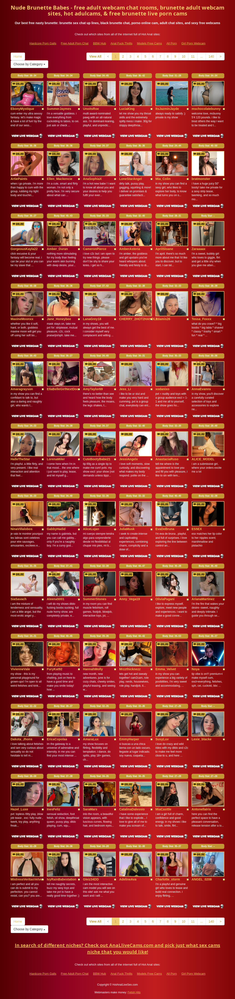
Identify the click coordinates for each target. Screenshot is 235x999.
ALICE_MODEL (203, 459)
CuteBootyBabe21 (97, 459)
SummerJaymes (59, 109)
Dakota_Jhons (22, 739)
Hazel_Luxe (19, 809)
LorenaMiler (56, 459)
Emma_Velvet (165, 669)
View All (95, 56)
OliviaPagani (164, 599)
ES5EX (197, 529)
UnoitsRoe (91, 109)
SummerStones (94, 599)
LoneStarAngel (130, 179)
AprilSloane (164, 249)
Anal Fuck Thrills (121, 43)
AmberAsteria (129, 249)
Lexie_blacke (201, 739)
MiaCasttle (163, 809)
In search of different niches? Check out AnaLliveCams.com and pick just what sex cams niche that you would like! (117, 948)
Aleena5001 (55, 599)
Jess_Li (125, 389)
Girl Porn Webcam (193, 43)
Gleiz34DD (91, 879)
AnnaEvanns (201, 389)
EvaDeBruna (164, 529)
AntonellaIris (201, 809)
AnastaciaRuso (166, 459)
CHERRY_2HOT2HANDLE (138, 319)
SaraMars (90, 809)
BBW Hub (99, 43)
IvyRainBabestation (61, 879)
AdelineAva (127, 879)
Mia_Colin (162, 179)
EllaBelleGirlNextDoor (63, 389)
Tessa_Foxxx (201, 319)
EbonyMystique (22, 109)
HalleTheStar (20, 459)
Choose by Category (29, 64)
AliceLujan (91, 529)
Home (18, 56)
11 (193, 56)
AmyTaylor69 (93, 389)
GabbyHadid (56, 529)
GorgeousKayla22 (24, 249)
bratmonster (201, 179)
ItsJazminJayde (167, 109)
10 (183, 56)
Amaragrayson (22, 389)
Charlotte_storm (167, 879)
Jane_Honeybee (59, 319)
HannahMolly (93, 669)
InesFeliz (53, 809)
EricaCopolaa (57, 739)
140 (211, 56)
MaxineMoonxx (22, 319)
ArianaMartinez (203, 599)
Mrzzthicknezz (130, 669)
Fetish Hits (134, 992)
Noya (195, 669)
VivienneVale (20, 669)
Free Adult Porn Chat (74, 43)
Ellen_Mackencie (59, 179)
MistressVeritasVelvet (27, 879)
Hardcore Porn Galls (43, 43)
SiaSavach (19, 599)
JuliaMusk (127, 529)
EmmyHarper (129, 739)
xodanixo (162, 389)
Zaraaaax (198, 249)
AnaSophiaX (92, 179)
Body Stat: (27, 75)
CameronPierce (94, 249)
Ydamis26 (162, 319)
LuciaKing (127, 109)
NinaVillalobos (22, 529)
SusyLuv (162, 739)
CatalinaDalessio (132, 809)
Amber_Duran (57, 249)
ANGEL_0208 (202, 879)
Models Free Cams (149, 43)
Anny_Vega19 (129, 599)
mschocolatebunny (206, 109)
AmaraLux (91, 739)
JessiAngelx (128, 459)
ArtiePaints (19, 179)
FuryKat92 (54, 669)
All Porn (172, 43)
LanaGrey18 (92, 319)
